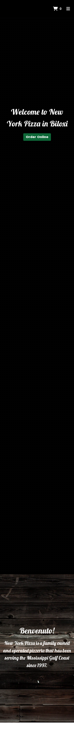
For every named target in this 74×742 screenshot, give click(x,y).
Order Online (37, 137)
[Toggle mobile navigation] (68, 8)
